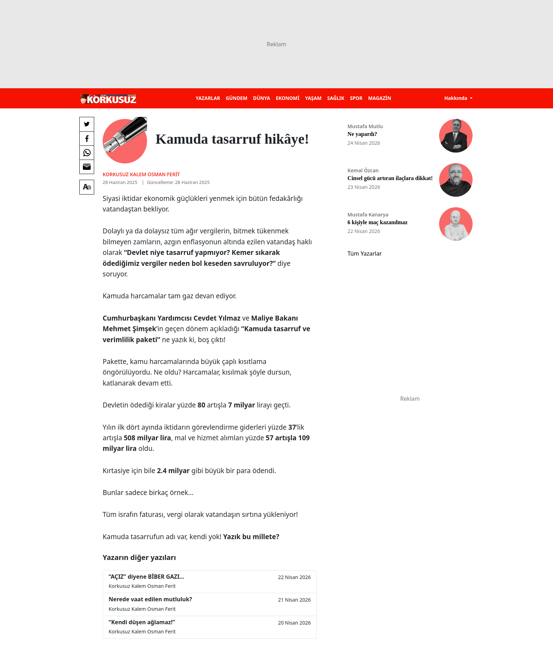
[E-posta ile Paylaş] (87, 167)
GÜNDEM (237, 98)
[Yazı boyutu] (87, 187)
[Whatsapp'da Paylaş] (87, 152)
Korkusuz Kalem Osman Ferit (141, 174)
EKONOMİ (287, 98)
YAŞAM (313, 98)
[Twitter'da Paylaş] (87, 124)
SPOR (356, 98)
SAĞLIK (335, 98)
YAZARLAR (208, 98)
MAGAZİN (379, 98)
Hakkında (456, 98)
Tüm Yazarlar (364, 253)
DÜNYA (261, 98)
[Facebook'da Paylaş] (87, 138)
